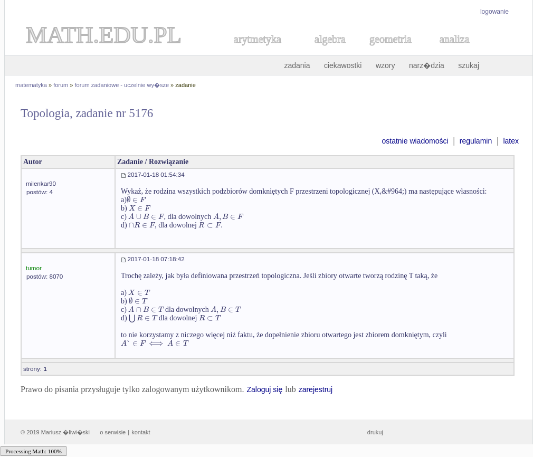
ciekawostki (343, 65)
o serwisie (113, 432)
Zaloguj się (264, 389)
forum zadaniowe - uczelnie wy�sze (122, 85)
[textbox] (136, 200)
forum (60, 85)
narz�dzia (426, 65)
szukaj (468, 65)
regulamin (476, 141)
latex (511, 141)
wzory (385, 65)
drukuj (375, 432)
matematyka (31, 85)
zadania (297, 65)
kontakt (140, 432)
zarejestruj (316, 389)
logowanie (494, 11)
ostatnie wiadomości (415, 141)
